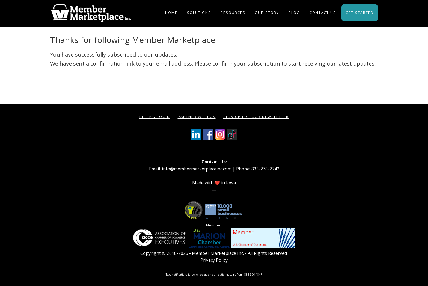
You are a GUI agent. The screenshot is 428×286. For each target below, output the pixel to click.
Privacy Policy (214, 260)
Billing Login (154, 116)
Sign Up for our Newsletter (256, 116)
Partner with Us (197, 116)
